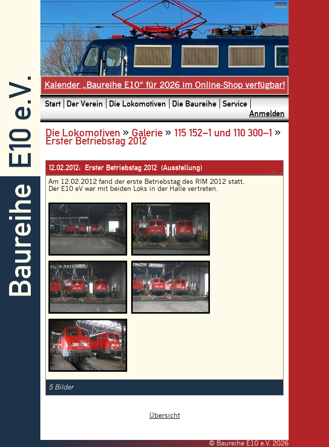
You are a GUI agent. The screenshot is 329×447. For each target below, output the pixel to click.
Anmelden (267, 113)
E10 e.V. (20, 122)
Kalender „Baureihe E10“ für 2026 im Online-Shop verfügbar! (164, 85)
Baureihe (20, 240)
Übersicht (164, 415)
